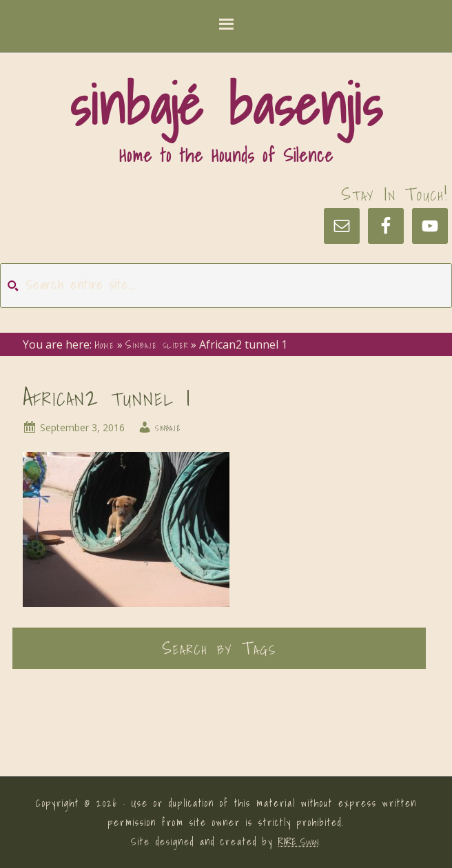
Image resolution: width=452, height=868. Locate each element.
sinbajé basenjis (226, 104)
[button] (226, 26)
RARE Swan (298, 841)
